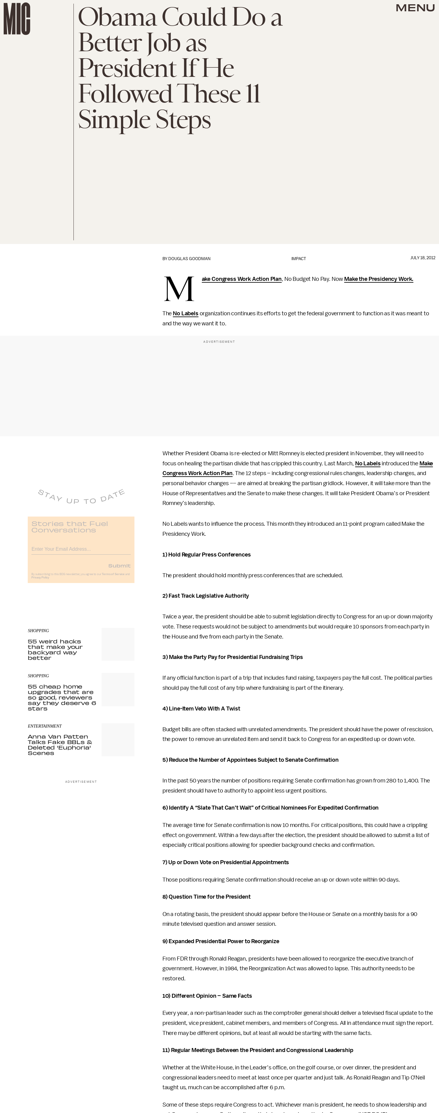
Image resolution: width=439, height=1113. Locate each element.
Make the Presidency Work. (378, 279)
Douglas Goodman (189, 258)
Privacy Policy (40, 581)
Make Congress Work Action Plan (242, 279)
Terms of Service (113, 578)
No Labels (185, 313)
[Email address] (81, 552)
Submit (119, 569)
